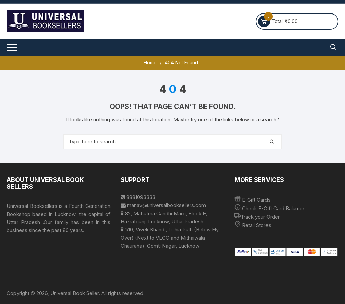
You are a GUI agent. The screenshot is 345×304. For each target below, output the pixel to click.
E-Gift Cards (256, 200)
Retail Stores (256, 225)
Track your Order (260, 217)
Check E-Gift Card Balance (272, 208)
